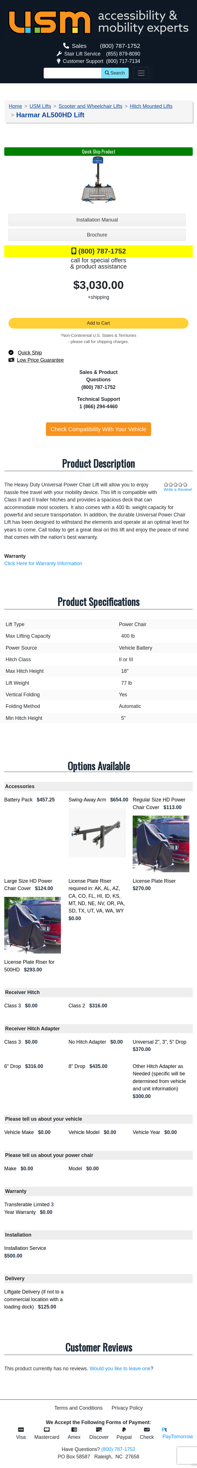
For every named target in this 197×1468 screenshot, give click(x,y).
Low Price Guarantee (40, 360)
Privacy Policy (127, 1408)
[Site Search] (72, 73)
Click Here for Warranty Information (43, 563)
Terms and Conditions (78, 1408)
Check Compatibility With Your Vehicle (99, 429)
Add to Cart (98, 323)
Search (115, 73)
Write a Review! (178, 489)
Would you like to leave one (120, 1368)
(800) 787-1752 (120, 45)
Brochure (97, 235)
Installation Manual (97, 220)
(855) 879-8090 (123, 54)
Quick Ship (30, 353)
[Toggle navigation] (141, 73)
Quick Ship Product (98, 151)
